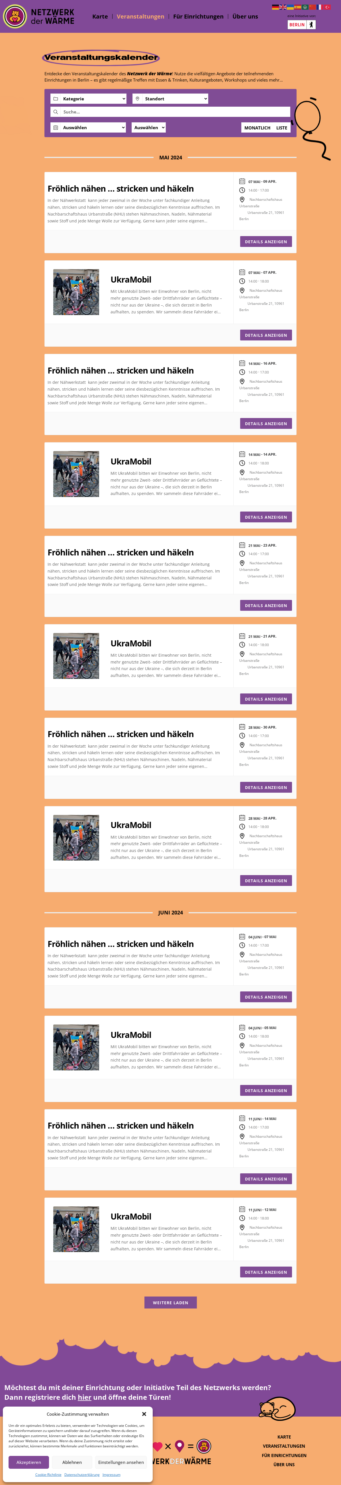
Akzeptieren (29, 1462)
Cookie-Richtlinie (48, 1474)
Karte (100, 16)
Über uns (245, 16)
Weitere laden (170, 1302)
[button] (144, 1414)
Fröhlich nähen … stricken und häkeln (121, 188)
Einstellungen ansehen (121, 1462)
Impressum (112, 1474)
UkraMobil (131, 279)
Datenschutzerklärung (82, 1474)
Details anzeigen (266, 241)
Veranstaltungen (140, 16)
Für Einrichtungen (198, 16)
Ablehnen (72, 1462)
